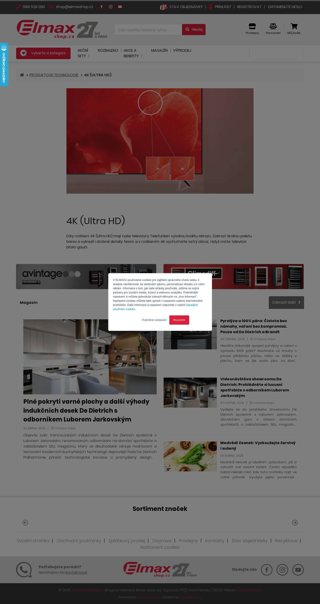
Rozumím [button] (179, 320)
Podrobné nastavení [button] (154, 320)
